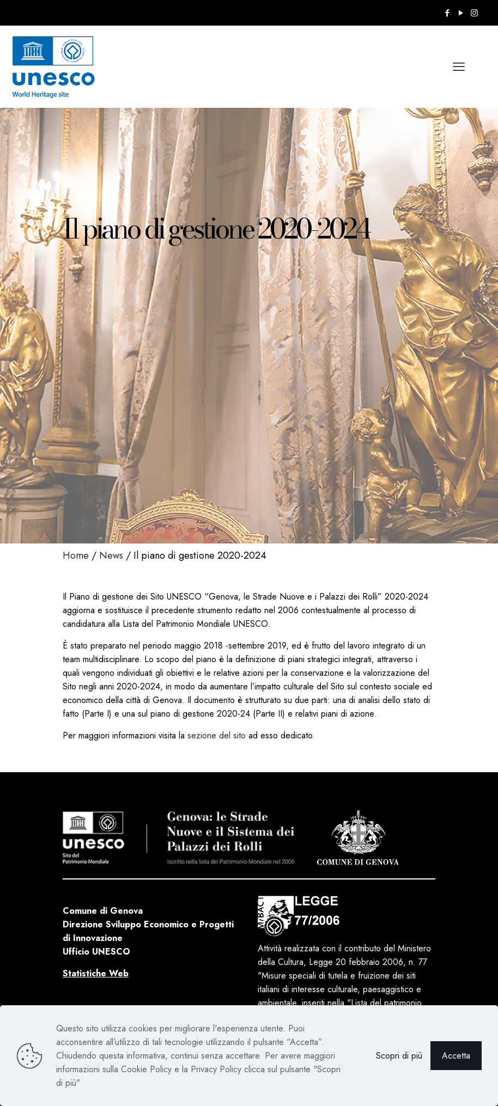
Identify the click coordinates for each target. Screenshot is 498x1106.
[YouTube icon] (461, 13)
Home (76, 555)
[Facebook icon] (447, 13)
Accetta (456, 1055)
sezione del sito (216, 735)
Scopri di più (399, 1055)
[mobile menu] (459, 66)
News (111, 555)
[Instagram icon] (474, 13)
